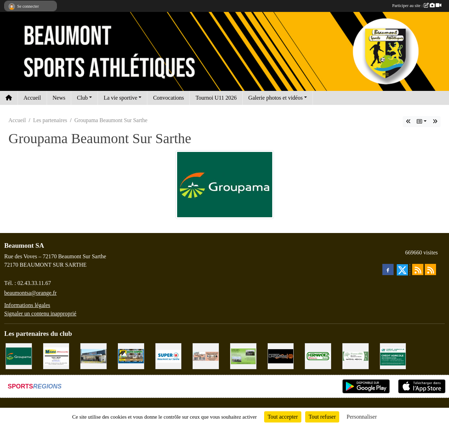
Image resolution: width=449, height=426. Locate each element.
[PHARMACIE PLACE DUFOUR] (355, 356)
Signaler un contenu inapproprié (40, 314)
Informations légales (27, 305)
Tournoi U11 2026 (215, 98)
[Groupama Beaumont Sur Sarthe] (19, 356)
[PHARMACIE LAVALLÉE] (206, 356)
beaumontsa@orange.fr (30, 293)
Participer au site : (416, 5)
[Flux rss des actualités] (417, 269)
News (59, 98)
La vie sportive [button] (120, 98)
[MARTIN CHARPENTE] (131, 356)
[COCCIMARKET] (93, 356)
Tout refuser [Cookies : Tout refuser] (322, 417)
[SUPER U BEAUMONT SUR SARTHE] (168, 356)
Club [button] (82, 98)
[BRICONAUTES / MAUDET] (56, 356)
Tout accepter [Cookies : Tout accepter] (283, 417)
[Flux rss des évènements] (430, 269)
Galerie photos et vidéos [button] (275, 98)
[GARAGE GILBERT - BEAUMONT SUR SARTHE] (243, 356)
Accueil (32, 98)
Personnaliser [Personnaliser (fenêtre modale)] (362, 417)
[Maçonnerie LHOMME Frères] (281, 356)
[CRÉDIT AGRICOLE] (393, 356)
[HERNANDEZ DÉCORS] (318, 356)
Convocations (168, 98)
